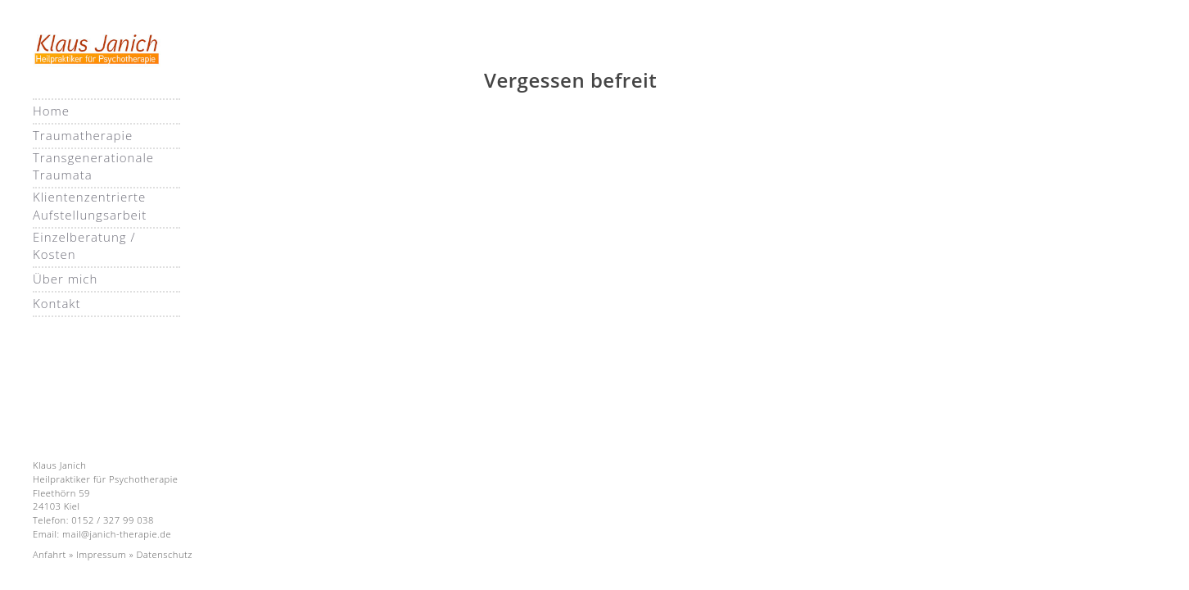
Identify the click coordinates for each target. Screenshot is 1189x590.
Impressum (101, 554)
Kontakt (57, 303)
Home (51, 110)
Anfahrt (49, 554)
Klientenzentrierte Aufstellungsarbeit (90, 205)
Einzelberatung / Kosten (84, 245)
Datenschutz (164, 554)
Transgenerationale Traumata (93, 166)
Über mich (65, 278)
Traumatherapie (83, 135)
